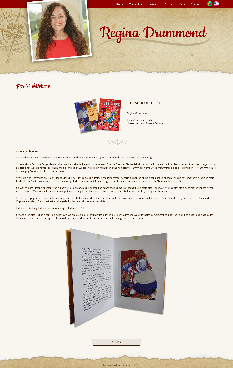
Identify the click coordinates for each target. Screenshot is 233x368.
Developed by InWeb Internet (116, 365)
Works (154, 4)
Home (119, 4)
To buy (169, 4)
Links (182, 4)
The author (135, 4)
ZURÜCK (116, 342)
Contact (195, 4)
